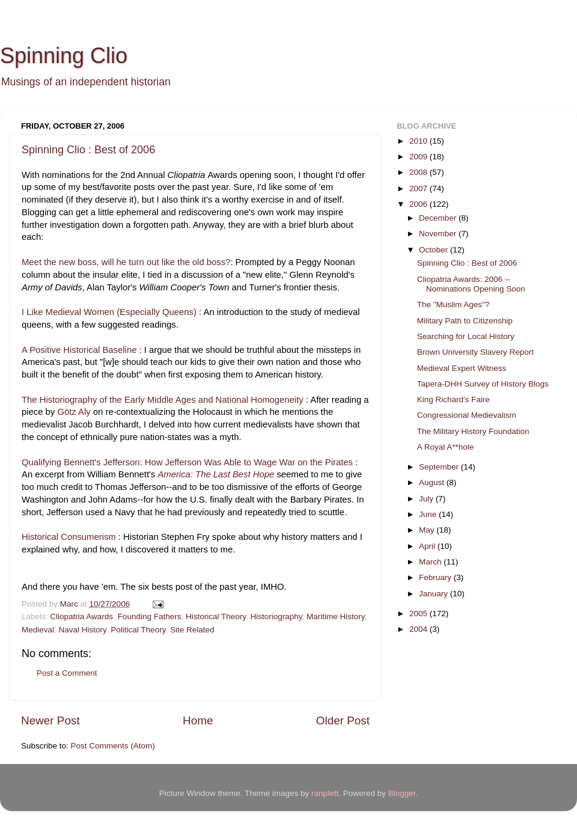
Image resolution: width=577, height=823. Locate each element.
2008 (419, 172)
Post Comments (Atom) (113, 745)
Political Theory (138, 629)
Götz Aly (73, 412)
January (434, 593)
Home (198, 720)
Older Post (343, 720)
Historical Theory (216, 616)
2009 (419, 156)
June (429, 514)
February (436, 577)
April (428, 546)
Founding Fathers (150, 616)
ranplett (324, 793)
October (434, 249)
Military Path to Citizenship (465, 320)
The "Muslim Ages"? (453, 304)
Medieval (38, 629)
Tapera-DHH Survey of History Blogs (483, 383)
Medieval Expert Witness (462, 368)
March (431, 561)
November (439, 233)
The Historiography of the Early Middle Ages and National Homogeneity (163, 400)
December (439, 217)
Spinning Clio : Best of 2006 (88, 150)
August (433, 482)
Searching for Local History (465, 336)
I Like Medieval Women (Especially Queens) (109, 312)
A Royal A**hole (445, 446)
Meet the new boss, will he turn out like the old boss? (126, 262)
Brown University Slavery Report (475, 351)
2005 (419, 613)
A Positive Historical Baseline (79, 350)
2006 (419, 204)
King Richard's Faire (453, 399)
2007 (419, 188)
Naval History (82, 629)
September (440, 466)
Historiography (276, 616)
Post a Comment (67, 673)
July (427, 498)
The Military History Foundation (473, 431)
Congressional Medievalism (466, 415)
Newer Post (50, 720)
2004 (419, 629)
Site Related (192, 629)
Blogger (402, 793)
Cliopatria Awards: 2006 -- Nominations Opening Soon (471, 284)
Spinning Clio (63, 55)
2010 (419, 140)
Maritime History (336, 616)
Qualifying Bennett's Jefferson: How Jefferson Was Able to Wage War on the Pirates (187, 462)
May (427, 529)
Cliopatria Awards (81, 616)
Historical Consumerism (69, 537)
